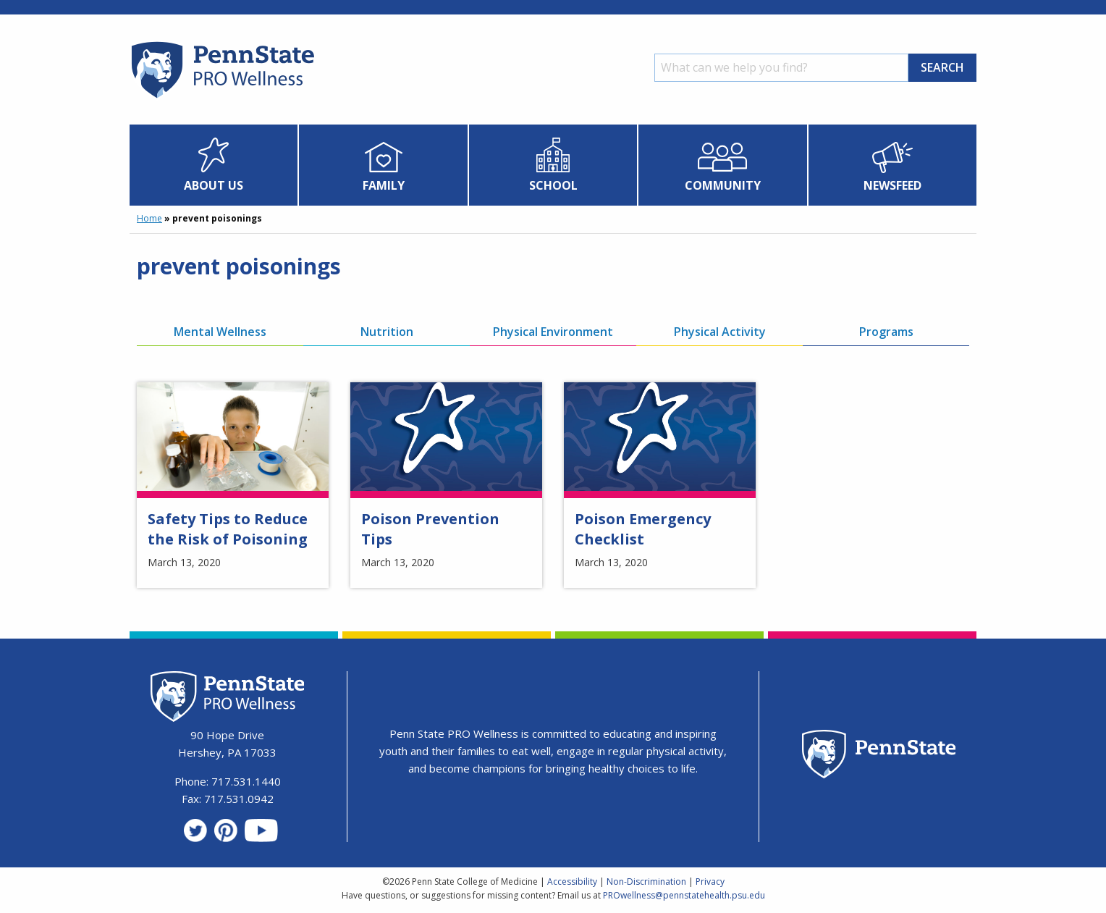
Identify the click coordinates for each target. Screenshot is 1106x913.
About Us (213, 185)
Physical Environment (553, 332)
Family (384, 185)
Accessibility (572, 881)
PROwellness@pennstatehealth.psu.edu (684, 895)
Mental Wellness (220, 332)
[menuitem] (214, 165)
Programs (886, 332)
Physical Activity (720, 332)
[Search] (781, 68)
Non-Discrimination (646, 881)
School (553, 185)
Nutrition (386, 332)
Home (149, 218)
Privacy (710, 881)
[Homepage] (222, 98)
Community (723, 185)
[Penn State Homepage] (879, 756)
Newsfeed (892, 185)
